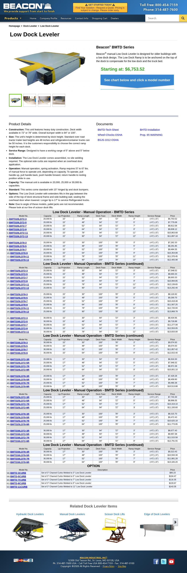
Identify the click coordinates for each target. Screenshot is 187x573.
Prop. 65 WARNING (151, 134)
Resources (66, 18)
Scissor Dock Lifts (95, 528)
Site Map (122, 566)
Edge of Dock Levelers (137, 528)
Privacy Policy (108, 566)
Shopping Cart (99, 18)
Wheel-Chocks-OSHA (110, 134)
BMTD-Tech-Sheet (108, 129)
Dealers (115, 18)
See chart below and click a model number (137, 80)
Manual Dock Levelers (53, 528)
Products (11, 18)
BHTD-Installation (150, 129)
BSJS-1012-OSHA (108, 140)
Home (33, 18)
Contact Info (81, 18)
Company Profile (48, 18)
